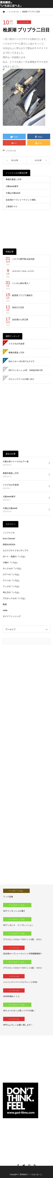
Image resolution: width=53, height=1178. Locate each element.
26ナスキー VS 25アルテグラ (21, 361)
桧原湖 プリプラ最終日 (22, 295)
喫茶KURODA (9, 544)
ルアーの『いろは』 (12, 574)
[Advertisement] (26, 226)
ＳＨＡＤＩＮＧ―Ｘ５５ (23, 271)
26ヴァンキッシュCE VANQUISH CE (25, 370)
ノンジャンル (24, 22)
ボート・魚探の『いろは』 (15, 556)
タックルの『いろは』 (13, 568)
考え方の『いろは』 (12, 592)
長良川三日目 (18, 307)
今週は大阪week (13, 193)
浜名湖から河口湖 (20, 319)
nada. (5, 610)
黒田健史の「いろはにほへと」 (31, 1174)
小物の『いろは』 (11, 562)
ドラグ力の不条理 (16, 344)
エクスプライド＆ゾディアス (16, 550)
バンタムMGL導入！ (21, 283)
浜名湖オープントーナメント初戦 (20, 200)
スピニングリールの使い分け (21, 379)
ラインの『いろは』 (12, 580)
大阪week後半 (12, 186)
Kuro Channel (9, 538)
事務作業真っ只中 (14, 179)
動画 (5, 604)
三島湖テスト (12, 206)
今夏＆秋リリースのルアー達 (16, 461)
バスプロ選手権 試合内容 (23, 259)
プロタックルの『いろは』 (15, 598)
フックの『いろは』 (12, 586)
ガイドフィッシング (12, 616)
